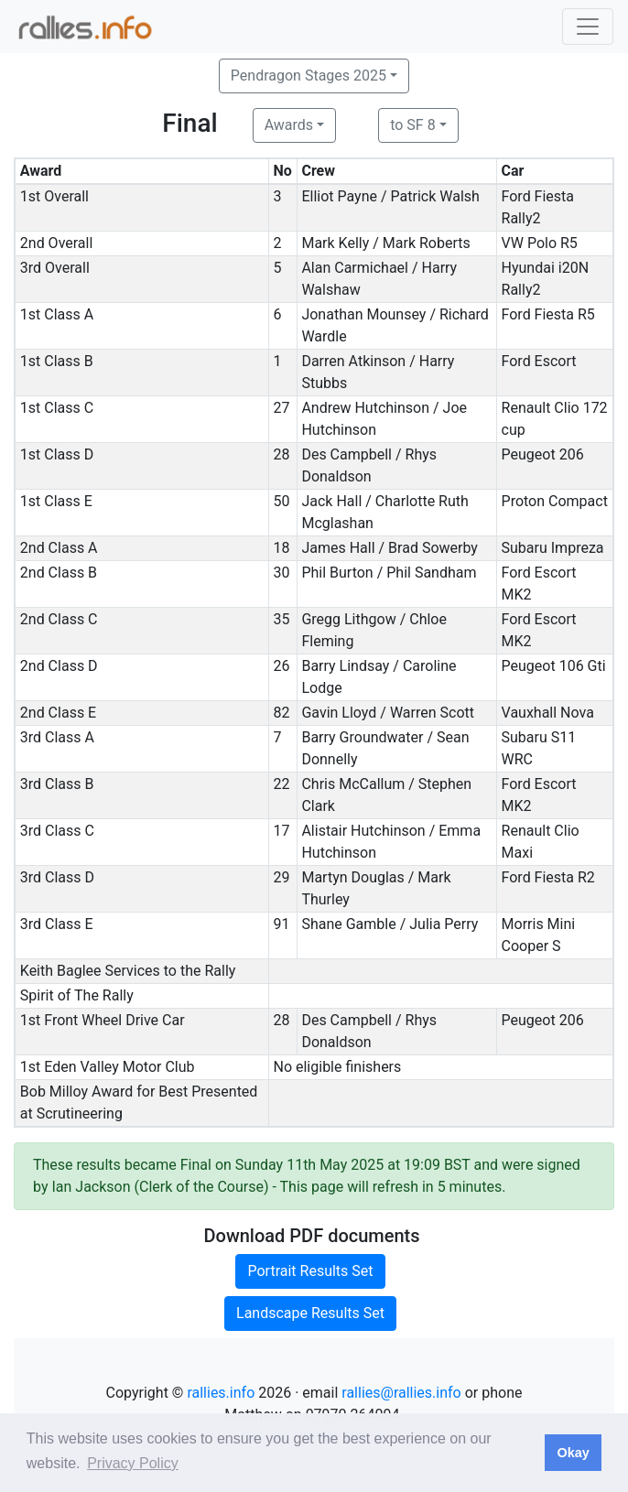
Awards (289, 125)
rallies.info (220, 1392)
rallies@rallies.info (400, 1392)
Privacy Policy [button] (133, 1463)
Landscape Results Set (310, 1313)
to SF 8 (412, 125)
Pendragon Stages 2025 (308, 75)
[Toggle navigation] (587, 26)
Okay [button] (573, 1452)
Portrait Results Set (310, 1271)
